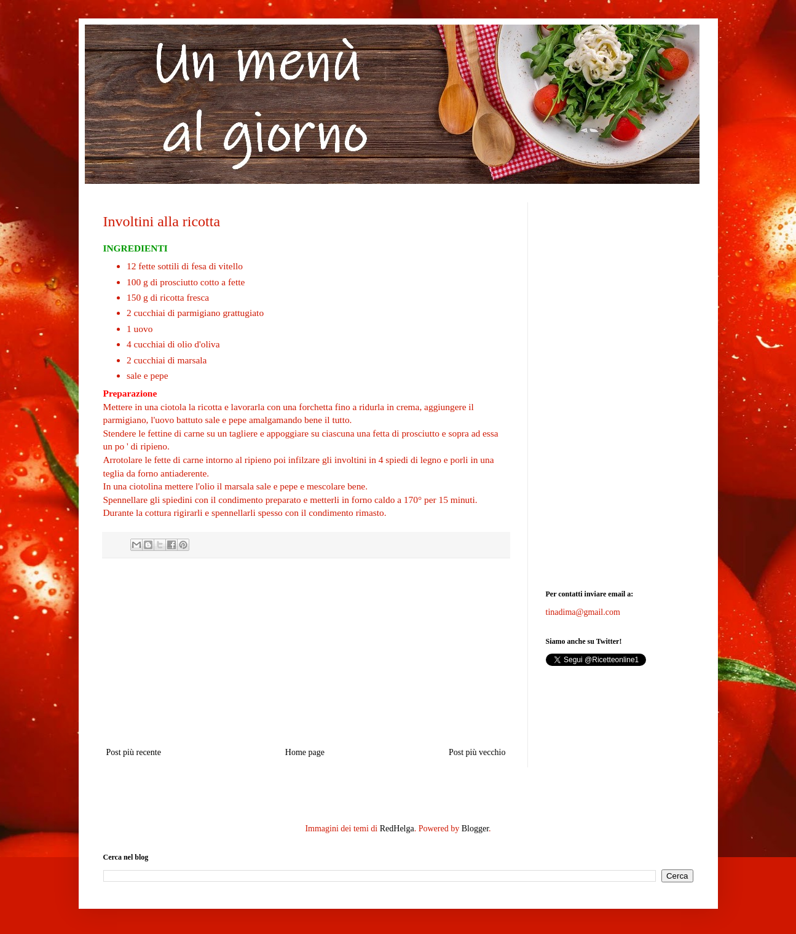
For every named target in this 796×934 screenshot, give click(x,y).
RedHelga (397, 828)
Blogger (475, 828)
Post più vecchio (477, 752)
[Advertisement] (306, 652)
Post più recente (133, 752)
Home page (305, 752)
